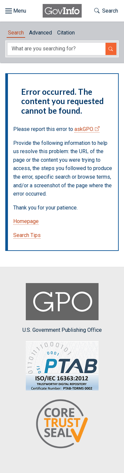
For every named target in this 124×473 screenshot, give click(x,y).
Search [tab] (16, 33)
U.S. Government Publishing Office (62, 308)
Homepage (26, 221)
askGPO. (84, 129)
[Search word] (56, 49)
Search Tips (27, 235)
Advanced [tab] (40, 33)
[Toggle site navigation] (15, 11)
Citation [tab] (66, 33)
